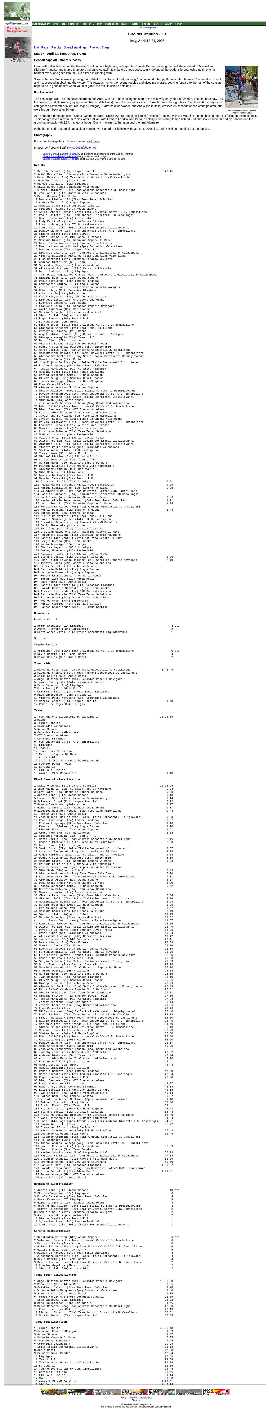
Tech (63, 24)
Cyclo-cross (111, 24)
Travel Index (146, 1398)
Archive (133, 1398)
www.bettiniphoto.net (82, 147)
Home (123, 1398)
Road (84, 24)
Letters (158, 24)
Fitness (146, 24)
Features (73, 24)
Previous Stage (100, 47)
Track (124, 24)
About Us (136, 1400)
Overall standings (75, 47)
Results (56, 47)
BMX (99, 24)
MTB (91, 24)
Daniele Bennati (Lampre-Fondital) (60, 154)
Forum (178, 24)
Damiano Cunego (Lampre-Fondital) (61, 159)
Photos (134, 24)
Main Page (41, 47)
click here (93, 141)
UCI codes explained (147, 28)
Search (168, 24)
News (56, 24)
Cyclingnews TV (41, 24)
